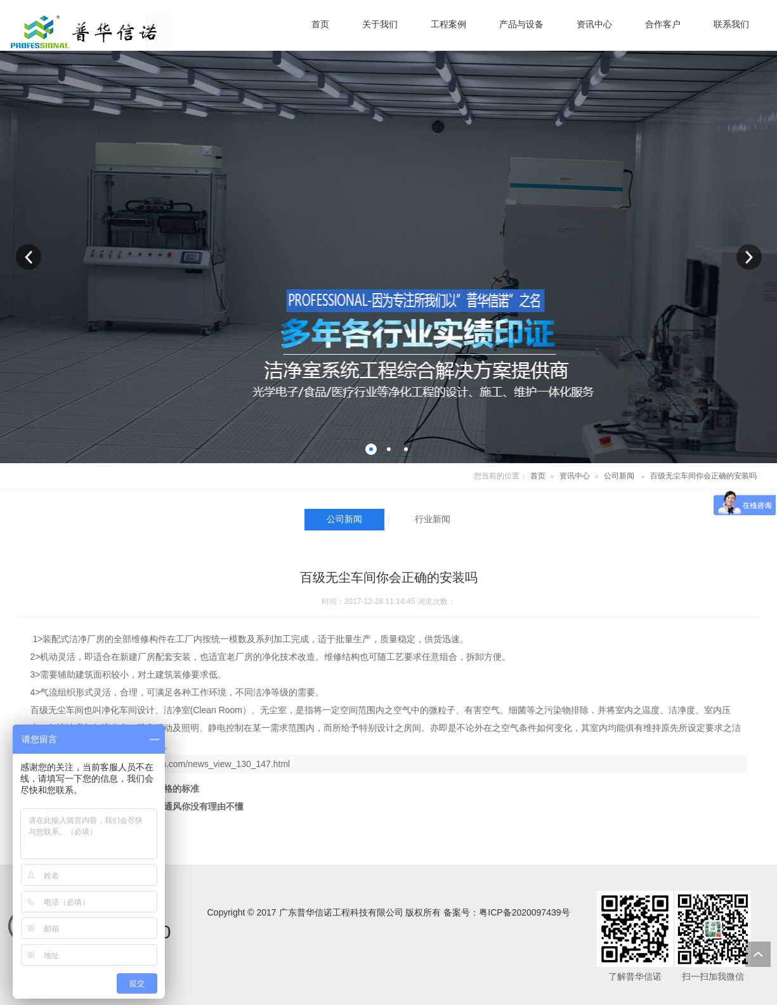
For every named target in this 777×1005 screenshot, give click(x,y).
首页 (537, 475)
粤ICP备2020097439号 (524, 912)
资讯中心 (574, 475)
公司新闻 (619, 475)
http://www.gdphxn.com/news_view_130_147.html (192, 764)
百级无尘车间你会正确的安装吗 (703, 475)
